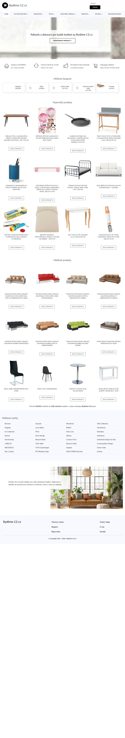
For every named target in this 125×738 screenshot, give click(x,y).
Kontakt (103, 531)
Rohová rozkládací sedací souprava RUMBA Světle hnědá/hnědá (47, 343)
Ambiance (101, 435)
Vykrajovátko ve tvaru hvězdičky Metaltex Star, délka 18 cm (108, 237)
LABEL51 (8, 443)
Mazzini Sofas (72, 443)
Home (6, 14)
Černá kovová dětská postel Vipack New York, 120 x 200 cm (77, 187)
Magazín (54, 527)
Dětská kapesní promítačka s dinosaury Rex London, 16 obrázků (16, 237)
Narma (7, 435)
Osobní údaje (105, 522)
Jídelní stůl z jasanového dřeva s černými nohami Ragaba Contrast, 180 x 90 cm (16, 138)
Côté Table (40, 443)
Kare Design (40, 435)
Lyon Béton (40, 428)
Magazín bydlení (114, 14)
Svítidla (98, 14)
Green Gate (102, 447)
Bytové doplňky (20, 14)
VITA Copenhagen (43, 447)
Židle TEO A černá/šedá (47, 389)
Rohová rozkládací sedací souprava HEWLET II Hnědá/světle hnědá (108, 296)
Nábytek (84, 14)
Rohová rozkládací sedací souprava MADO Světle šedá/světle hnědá (77, 296)
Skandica (101, 432)
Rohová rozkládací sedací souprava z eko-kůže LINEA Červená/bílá (47, 296)
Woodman (70, 424)
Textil (51, 14)
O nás (102, 527)
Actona (100, 451)
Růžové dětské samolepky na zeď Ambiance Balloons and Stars (47, 138)
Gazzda (39, 424)
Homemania (9, 439)
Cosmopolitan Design (106, 443)
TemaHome (102, 428)
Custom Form (72, 439)
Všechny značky (57, 522)
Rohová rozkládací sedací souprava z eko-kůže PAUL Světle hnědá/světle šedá (16, 296)
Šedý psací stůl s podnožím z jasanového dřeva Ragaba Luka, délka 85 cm (109, 138)
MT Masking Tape (42, 451)
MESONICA (9, 447)
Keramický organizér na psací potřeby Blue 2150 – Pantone (16, 187)
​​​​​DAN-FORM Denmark (75, 451)
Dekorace (38, 14)
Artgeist (69, 447)
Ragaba (8, 428)
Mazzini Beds (41, 439)
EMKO (69, 428)
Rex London (9, 451)
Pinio (38, 432)
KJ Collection (10, 432)
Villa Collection (103, 424)
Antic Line (70, 432)
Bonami (7, 424)
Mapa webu (55, 531)
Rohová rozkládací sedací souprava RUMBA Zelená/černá (77, 343)
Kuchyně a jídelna (67, 14)
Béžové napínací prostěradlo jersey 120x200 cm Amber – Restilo (47, 237)
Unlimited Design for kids (107, 439)
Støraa (69, 435)
